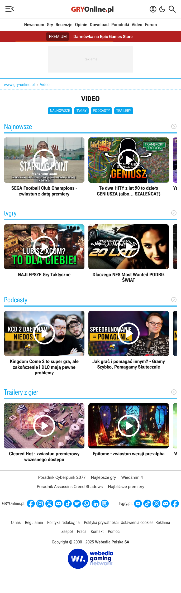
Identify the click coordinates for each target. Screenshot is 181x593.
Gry (50, 24)
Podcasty (101, 111)
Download (99, 24)
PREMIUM (58, 36)
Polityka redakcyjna (63, 522)
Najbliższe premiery (126, 486)
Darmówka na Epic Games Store (103, 36)
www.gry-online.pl (19, 84)
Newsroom (34, 24)
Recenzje (64, 24)
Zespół (67, 531)
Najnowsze (60, 111)
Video (137, 24)
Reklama (162, 522)
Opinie (81, 24)
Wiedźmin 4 (132, 477)
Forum (151, 24)
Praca (82, 531)
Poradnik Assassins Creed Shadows (70, 486)
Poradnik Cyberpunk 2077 (61, 477)
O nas (16, 522)
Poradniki (120, 24)
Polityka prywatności (101, 522)
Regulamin (34, 522)
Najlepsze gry (103, 477)
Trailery (123, 111)
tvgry (81, 111)
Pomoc (114, 531)
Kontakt (97, 531)
